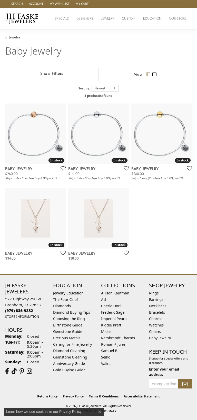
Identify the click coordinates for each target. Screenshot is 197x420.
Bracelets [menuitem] (157, 312)
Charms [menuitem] (155, 318)
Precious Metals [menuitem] (66, 337)
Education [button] (152, 18)
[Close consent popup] (99, 411)
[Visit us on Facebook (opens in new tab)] (7, 371)
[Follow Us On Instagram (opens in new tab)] (29, 371)
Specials (62, 18)
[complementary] (160, 392)
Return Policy (47, 396)
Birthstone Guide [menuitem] (68, 325)
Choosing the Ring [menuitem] (69, 318)
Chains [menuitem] (155, 331)
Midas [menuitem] (106, 331)
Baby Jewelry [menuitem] (160, 337)
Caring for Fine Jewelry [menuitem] (72, 344)
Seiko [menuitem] (105, 357)
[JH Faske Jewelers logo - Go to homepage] (23, 19)
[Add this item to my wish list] (61, 168)
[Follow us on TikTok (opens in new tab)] (14, 371)
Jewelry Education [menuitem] (68, 293)
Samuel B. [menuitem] (109, 350)
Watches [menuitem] (156, 325)
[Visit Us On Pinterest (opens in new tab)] (21, 371)
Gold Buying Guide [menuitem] (69, 369)
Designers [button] (84, 18)
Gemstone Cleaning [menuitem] (70, 357)
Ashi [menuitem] (105, 299)
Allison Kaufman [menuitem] (115, 293)
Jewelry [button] (107, 18)
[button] (16, 4)
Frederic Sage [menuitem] (112, 312)
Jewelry (14, 37)
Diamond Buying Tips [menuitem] (71, 312)
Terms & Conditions (104, 396)
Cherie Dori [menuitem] (111, 305)
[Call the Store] (19, 310)
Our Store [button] (177, 18)
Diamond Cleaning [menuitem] (69, 350)
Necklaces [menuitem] (157, 305)
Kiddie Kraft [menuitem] (111, 325)
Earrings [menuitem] (156, 299)
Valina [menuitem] (106, 363)
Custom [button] (128, 18)
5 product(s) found (98, 96)
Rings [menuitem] (154, 293)
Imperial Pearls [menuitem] (114, 318)
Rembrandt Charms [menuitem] (118, 337)
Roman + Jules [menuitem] (113, 344)
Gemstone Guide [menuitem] (67, 331)
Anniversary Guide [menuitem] (69, 363)
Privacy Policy (73, 396)
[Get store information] (22, 316)
